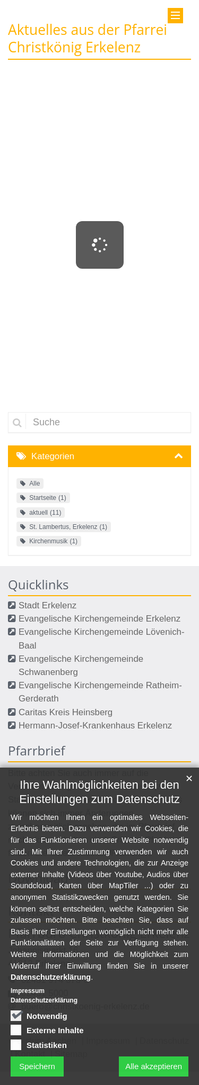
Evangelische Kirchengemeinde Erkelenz (99, 619)
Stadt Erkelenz (47, 605)
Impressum (28, 1053)
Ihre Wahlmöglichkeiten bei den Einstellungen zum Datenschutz (99, 855)
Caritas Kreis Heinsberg (66, 712)
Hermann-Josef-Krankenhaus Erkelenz (95, 726)
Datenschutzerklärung (51, 1040)
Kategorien (52, 456)
